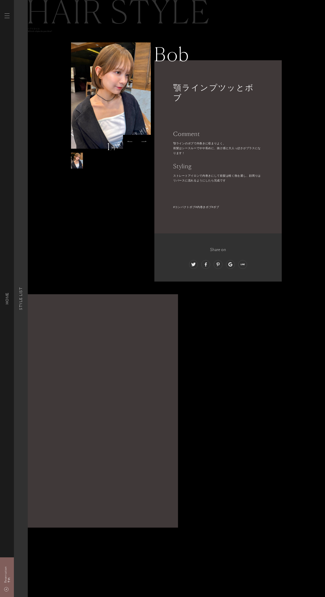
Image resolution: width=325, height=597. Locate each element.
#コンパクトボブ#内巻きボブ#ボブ (196, 207)
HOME (7, 298)
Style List (21, 298)
